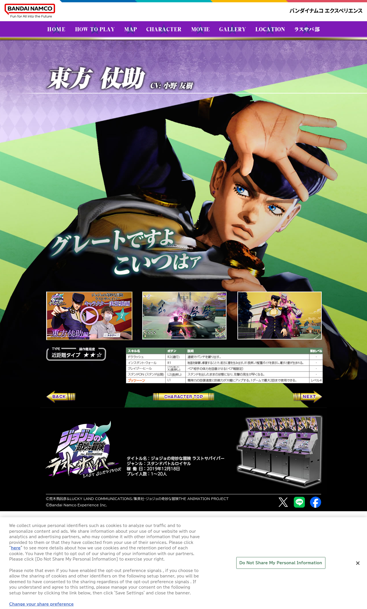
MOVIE (200, 29)
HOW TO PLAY (95, 29)
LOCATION (270, 29)
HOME (56, 29)
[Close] (358, 566)
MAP (130, 29)
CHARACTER (163, 29)
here (16, 551)
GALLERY (232, 29)
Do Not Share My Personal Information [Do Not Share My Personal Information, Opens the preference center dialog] (280, 566)
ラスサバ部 (307, 29)
